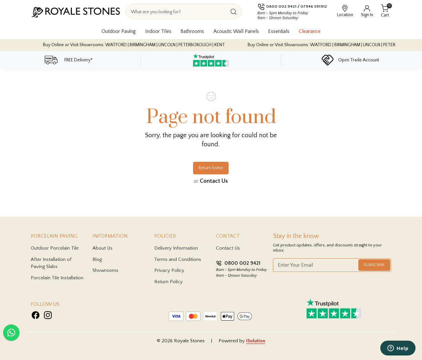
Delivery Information (176, 248)
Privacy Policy (169, 270)
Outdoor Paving (119, 31)
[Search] (233, 11)
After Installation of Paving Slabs (51, 263)
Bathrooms (192, 31)
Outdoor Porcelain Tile (55, 248)
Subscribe (374, 264)
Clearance (309, 31)
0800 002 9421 (281, 6)
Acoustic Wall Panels (236, 31)
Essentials (278, 31)
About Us (102, 248)
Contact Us (214, 181)
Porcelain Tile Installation (57, 278)
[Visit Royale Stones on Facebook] (35, 315)
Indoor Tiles (158, 31)
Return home (211, 167)
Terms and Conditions (177, 259)
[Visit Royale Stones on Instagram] (48, 315)
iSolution (255, 341)
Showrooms (105, 270)
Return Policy (168, 281)
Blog (97, 259)
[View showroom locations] (345, 11)
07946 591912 (313, 6)
